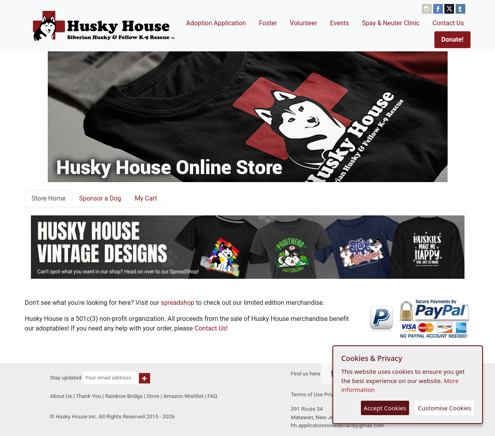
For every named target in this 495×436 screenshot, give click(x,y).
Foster (268, 23)
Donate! (452, 39)
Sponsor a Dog (100, 198)
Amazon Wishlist (183, 396)
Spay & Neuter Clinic (391, 23)
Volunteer (303, 23)
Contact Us (448, 23)
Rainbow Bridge (124, 396)
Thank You (88, 396)
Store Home (48, 198)
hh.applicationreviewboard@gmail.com (338, 425)
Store (153, 396)
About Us (61, 396)
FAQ (212, 396)
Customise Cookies (444, 408)
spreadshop (177, 302)
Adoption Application (216, 23)
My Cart (145, 198)
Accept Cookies (385, 408)
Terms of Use (307, 394)
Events (339, 23)
